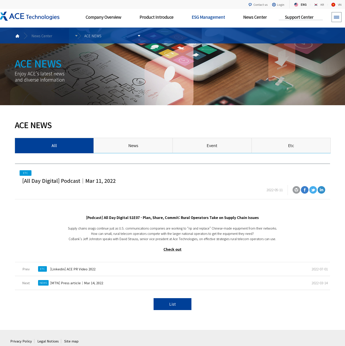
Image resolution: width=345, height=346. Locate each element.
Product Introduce (156, 17)
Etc (291, 145)
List (172, 289)
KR (322, 4)
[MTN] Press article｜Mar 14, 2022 (76, 267)
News (133, 145)
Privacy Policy (21, 326)
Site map (72, 326)
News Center (255, 17)
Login (280, 4)
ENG (304, 4)
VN (339, 4)
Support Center (299, 17)
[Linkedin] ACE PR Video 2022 (72, 253)
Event (212, 145)
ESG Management (208, 17)
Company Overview (103, 17)
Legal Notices (49, 326)
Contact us (260, 4)
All (54, 145)
